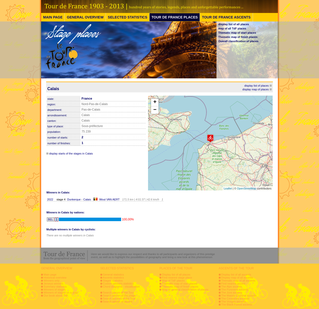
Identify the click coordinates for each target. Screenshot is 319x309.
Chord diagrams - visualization (121, 286)
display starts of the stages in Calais (71, 153)
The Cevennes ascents (235, 298)
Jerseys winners (53, 283)
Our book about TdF (56, 295)
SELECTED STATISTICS (127, 17)
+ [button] (155, 102)
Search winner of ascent (117, 301)
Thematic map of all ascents (238, 280)
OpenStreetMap (246, 188)
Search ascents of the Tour (119, 298)
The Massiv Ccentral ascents (238, 295)
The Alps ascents (231, 286)
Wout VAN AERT (109, 199)
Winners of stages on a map (61, 292)
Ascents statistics (113, 277)
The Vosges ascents (233, 301)
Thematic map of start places (237, 32)
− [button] (155, 110)
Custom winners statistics (118, 283)
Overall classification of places (238, 41)
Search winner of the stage (119, 295)
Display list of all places (176, 274)
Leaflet (228, 188)
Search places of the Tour (118, 292)
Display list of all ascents (236, 274)
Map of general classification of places (185, 289)
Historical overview (55, 277)
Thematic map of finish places (237, 36)
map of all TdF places (232, 28)
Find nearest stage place (177, 277)
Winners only (52, 280)
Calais (87, 199)
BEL (50, 219)
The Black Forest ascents (236, 304)
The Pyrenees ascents (234, 289)
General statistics (113, 274)
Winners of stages (55, 289)
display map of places (255, 89)
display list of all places (233, 24)
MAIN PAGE (53, 17)
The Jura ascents (231, 292)
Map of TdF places (173, 280)
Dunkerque (74, 199)
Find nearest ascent (233, 283)
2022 (50, 199)
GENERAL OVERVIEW (85, 17)
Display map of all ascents (237, 277)
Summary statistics (55, 286)
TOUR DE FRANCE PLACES (175, 17)
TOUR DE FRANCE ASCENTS (226, 17)
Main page (50, 274)
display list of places (256, 85)
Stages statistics (113, 280)
